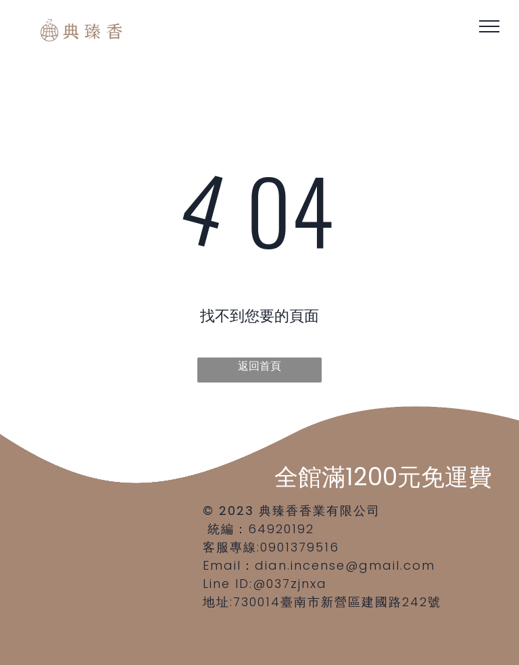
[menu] (489, 26)
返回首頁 (259, 366)
